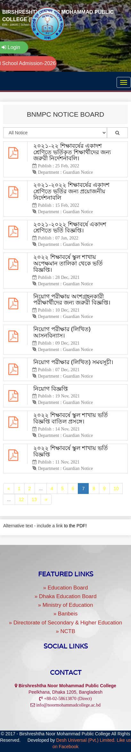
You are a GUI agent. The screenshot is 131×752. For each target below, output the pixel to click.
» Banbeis (65, 614)
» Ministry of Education (65, 605)
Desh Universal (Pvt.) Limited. (85, 740)
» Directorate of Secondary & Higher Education (65, 623)
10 (116, 488)
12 (21, 499)
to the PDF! (75, 525)
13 (34, 499)
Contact (65, 672)
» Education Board (65, 588)
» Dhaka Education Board (66, 596)
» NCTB (65, 631)
